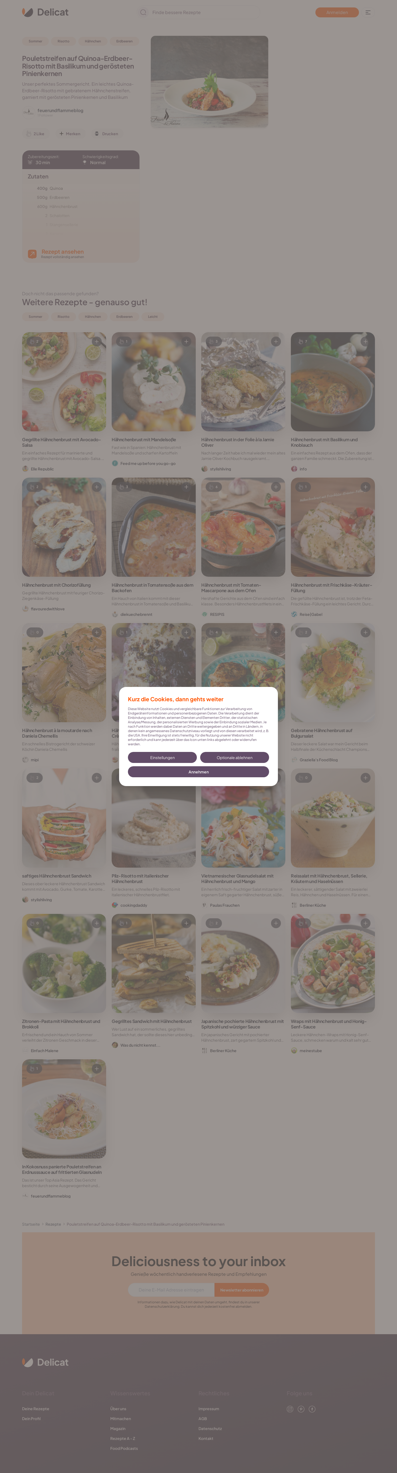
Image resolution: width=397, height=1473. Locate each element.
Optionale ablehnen (235, 757)
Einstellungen (162, 757)
